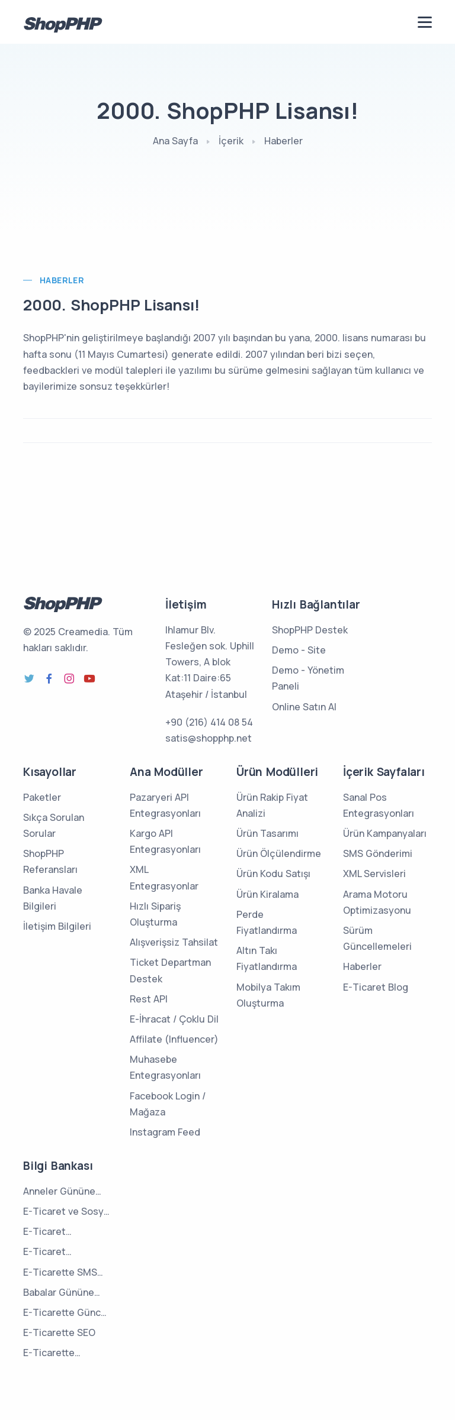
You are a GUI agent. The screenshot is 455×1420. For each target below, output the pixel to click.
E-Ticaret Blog (375, 987)
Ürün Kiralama (267, 894)
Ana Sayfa (175, 140)
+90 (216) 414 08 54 (209, 722)
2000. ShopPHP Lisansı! (111, 305)
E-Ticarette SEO (59, 1332)
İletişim (185, 604)
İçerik (231, 140)
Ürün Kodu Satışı (273, 873)
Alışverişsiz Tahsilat (174, 942)
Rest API (149, 998)
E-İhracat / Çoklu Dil (174, 1019)
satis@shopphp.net (208, 738)
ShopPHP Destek (310, 629)
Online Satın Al (304, 706)
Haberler (283, 140)
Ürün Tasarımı (267, 833)
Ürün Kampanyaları (385, 833)
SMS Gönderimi (377, 853)
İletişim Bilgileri (57, 926)
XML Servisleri (374, 873)
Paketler (42, 797)
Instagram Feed (165, 1131)
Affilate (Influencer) (174, 1039)
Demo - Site (299, 649)
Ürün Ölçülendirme (278, 853)
